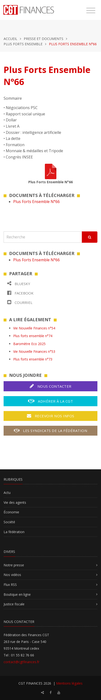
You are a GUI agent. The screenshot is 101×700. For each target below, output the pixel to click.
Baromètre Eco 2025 (29, 343)
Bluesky (18, 283)
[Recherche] (43, 237)
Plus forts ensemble (23, 44)
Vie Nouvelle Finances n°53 (34, 351)
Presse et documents (43, 38)
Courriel (19, 302)
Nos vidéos (12, 574)
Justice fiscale (14, 604)
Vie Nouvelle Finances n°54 (34, 328)
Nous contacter (50, 386)
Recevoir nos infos (50, 415)
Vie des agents (15, 502)
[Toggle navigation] (91, 10)
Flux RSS (10, 584)
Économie (11, 512)
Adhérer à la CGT (50, 401)
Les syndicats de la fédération (50, 430)
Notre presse (14, 565)
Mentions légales (69, 683)
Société (9, 522)
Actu (7, 492)
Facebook (20, 292)
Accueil (10, 38)
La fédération (14, 532)
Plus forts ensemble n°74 (32, 336)
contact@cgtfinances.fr (21, 662)
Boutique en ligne (17, 594)
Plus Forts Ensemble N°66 (36, 201)
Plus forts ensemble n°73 (32, 359)
